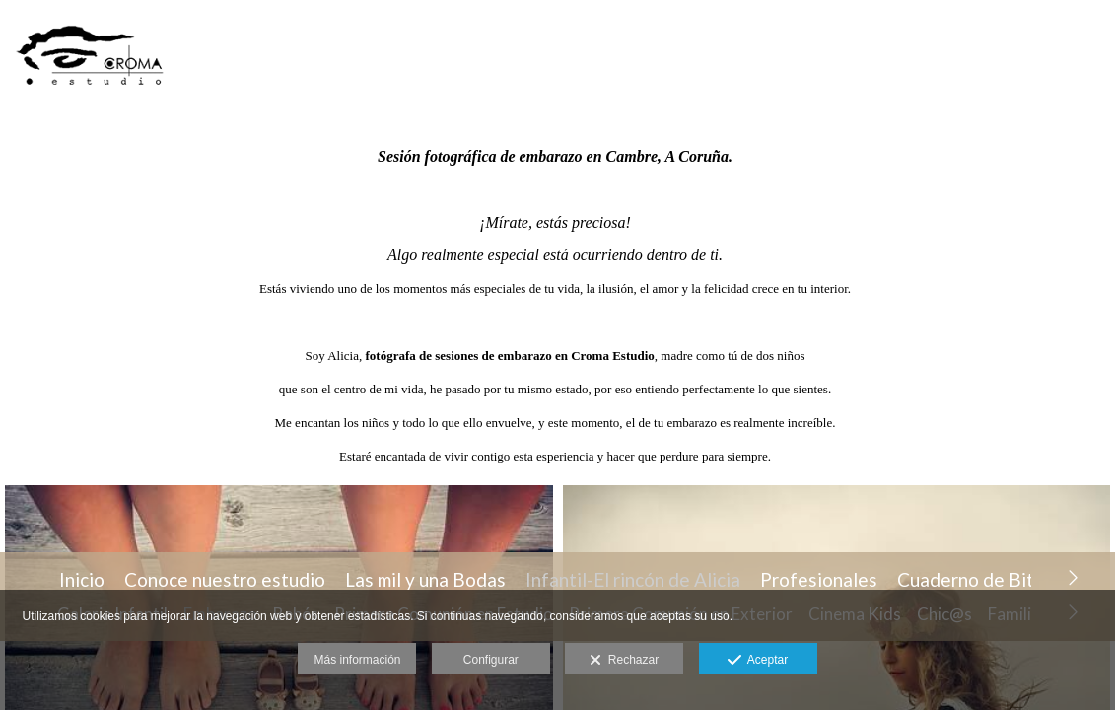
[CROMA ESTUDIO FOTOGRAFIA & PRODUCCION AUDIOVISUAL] (90, 66)
